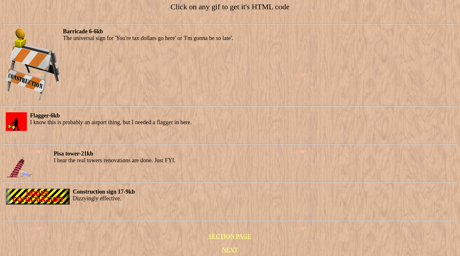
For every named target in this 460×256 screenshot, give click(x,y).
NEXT (230, 250)
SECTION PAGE (230, 236)
